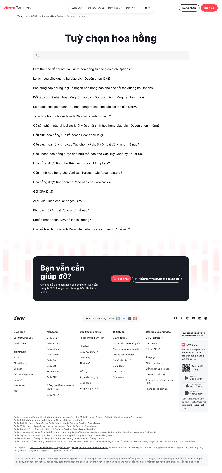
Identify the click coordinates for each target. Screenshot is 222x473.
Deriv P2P (52, 377)
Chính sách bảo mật (156, 374)
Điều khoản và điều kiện (41, 447)
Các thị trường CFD (23, 337)
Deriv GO (51, 360)
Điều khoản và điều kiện (158, 368)
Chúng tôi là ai (120, 337)
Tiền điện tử (19, 385)
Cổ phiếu (18, 368)
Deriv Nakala (53, 343)
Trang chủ (22, 16)
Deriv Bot (51, 366)
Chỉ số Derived (21, 363)
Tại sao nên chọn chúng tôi (126, 343)
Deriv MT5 (52, 337)
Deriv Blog (85, 357)
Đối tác (34, 16)
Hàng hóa (18, 380)
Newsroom (118, 377)
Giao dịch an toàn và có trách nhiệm (160, 381)
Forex (16, 357)
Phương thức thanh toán (92, 337)
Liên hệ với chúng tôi (123, 354)
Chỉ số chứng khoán (23, 374)
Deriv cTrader (53, 349)
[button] (147, 8)
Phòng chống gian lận (157, 388)
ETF (15, 391)
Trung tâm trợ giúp (89, 377)
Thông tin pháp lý (154, 363)
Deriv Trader (53, 354)
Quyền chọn (20, 343)
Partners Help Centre (52, 16)
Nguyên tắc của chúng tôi (126, 349)
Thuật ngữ (85, 363)
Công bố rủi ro (61, 447)
